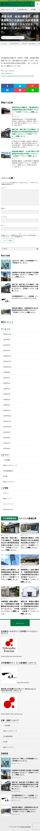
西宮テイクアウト (8, 482)
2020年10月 (7, 367)
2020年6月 (6, 383)
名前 (3, 208)
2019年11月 (7, 421)
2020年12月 (7, 356)
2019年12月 (7, 416)
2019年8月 (6, 437)
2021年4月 (6, 339)
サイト (3, 225)
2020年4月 (6, 394)
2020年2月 (6, 405)
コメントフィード (8, 504)
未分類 (5, 476)
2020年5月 (6, 389)
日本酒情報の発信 (22, 9)
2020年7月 (6, 378)
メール (4, 217)
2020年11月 (7, 361)
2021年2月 (6, 350)
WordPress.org (8, 509)
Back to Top (20, 623)
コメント (4, 188)
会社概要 (33, 9)
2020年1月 (6, 410)
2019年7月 (6, 443)
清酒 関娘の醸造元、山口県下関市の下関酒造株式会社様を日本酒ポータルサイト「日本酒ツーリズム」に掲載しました (25, 153)
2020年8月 (6, 372)
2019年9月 (6, 432)
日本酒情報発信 (17, 37)
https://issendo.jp (23, 682)
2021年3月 (6, 345)
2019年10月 (7, 427)
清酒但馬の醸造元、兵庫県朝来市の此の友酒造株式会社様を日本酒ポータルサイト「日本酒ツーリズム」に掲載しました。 (25, 310)
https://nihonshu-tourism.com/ (11, 656)
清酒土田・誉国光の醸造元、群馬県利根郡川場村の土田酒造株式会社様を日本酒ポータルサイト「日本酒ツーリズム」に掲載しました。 (30, 607)
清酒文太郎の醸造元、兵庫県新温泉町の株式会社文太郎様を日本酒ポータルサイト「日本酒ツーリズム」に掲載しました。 (10, 574)
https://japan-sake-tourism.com (11, 714)
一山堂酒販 (6, 460)
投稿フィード (7, 498)
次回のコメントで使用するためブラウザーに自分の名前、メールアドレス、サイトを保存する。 (20, 236)
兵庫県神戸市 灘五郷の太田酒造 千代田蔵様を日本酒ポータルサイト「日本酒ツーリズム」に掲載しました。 (25, 275)
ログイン (6, 493)
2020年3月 (6, 399)
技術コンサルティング (7, 9)
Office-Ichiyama (25, 827)
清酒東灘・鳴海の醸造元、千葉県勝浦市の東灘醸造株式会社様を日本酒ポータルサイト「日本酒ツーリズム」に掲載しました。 (10, 607)
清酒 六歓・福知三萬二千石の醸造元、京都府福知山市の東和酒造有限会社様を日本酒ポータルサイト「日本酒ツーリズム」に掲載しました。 (10, 544)
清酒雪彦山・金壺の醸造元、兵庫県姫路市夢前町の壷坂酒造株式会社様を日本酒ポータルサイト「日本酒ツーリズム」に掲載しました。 (30, 576)
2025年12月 (7, 334)
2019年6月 (6, 448)
